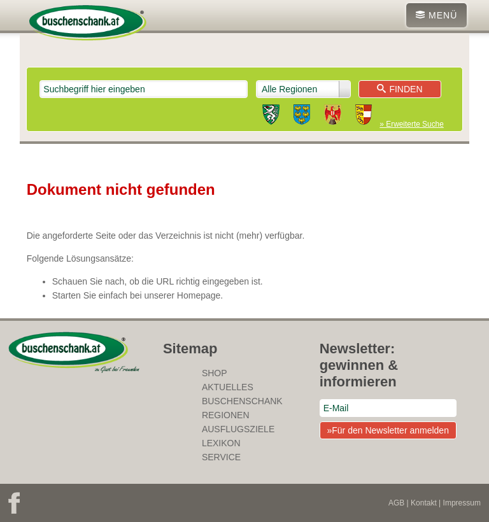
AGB (396, 502)
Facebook (14, 503)
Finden (399, 89)
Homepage (199, 295)
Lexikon (221, 443)
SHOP (214, 373)
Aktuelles (227, 387)
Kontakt (424, 502)
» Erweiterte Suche (411, 124)
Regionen (226, 415)
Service (221, 457)
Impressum (462, 502)
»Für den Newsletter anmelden (387, 430)
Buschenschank (242, 401)
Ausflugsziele (238, 429)
